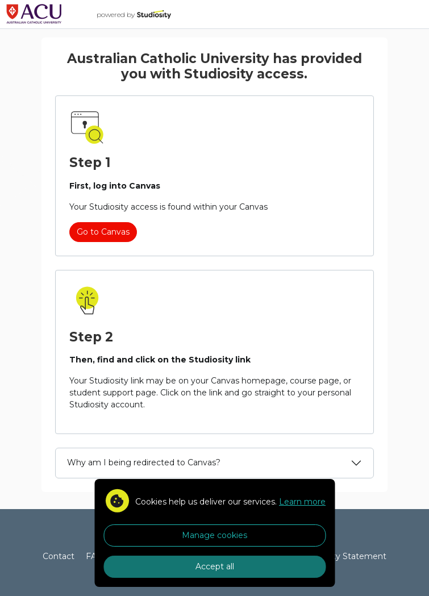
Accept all (214, 566)
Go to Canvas (103, 232)
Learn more (302, 502)
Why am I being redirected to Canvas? (143, 462)
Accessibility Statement (339, 556)
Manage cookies (214, 535)
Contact (58, 556)
